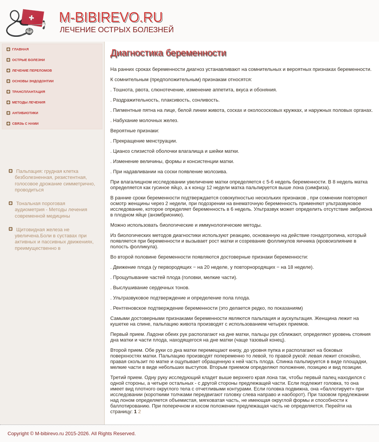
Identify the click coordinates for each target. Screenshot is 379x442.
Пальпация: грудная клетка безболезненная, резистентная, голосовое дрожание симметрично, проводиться (55, 180)
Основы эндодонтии (32, 81)
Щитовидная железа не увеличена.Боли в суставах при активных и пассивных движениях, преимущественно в (54, 239)
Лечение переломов (32, 70)
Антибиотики (25, 113)
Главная (20, 49)
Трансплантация (28, 92)
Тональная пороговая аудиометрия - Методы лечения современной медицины (51, 210)
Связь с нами (25, 123)
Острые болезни (28, 60)
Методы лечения (28, 102)
